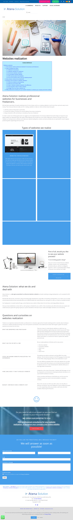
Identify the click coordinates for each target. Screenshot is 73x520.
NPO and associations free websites (15, 76)
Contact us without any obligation (60, 276)
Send (4, 477)
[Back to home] (14, 8)
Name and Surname (7, 451)
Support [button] (45, 5)
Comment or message (8, 462)
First (3, 454)
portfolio (11, 1)
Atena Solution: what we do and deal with (14, 79)
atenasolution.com (49, 508)
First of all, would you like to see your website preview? (19, 77)
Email (4, 457)
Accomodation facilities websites (14, 74)
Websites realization (8, 65)
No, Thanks (40, 517)
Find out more (36, 428)
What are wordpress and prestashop (15, 82)
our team (5, 1)
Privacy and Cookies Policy (26, 508)
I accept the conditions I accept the (16, 474)
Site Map (42, 508)
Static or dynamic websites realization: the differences (18, 85)
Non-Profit (55, 1)
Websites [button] (38, 5)
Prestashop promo (45, 1)
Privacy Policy (47, 514)
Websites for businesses (12, 69)
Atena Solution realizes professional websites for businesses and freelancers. (22, 66)
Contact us (36, 508)
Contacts (17, 1)
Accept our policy (6, 472)
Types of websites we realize (11, 68)
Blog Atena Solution (24, 1)
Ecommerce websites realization (14, 73)
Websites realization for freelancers (14, 71)
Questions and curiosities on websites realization (16, 80)
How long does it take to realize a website (16, 86)
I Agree (33, 517)
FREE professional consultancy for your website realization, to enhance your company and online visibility (28, 89)
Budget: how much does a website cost (15, 88)
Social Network (55, 5)
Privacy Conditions (25, 474)
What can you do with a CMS (13, 83)
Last (38, 454)
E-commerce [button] (29, 5)
